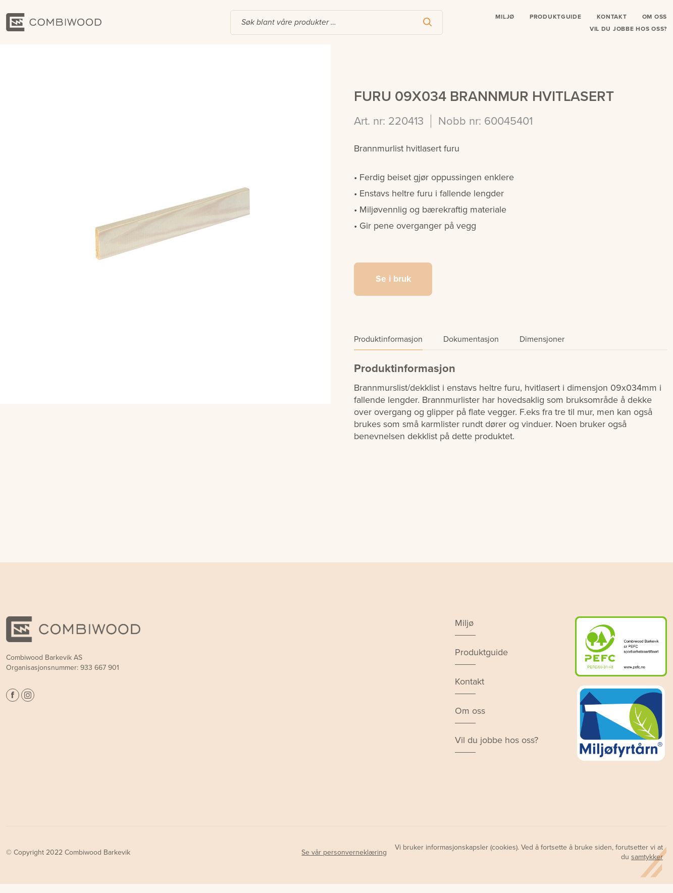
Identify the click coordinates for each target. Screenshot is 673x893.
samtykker (647, 857)
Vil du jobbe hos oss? (628, 29)
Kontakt (612, 17)
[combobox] (336, 23)
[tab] (388, 342)
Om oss (654, 17)
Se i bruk (393, 279)
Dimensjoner (542, 340)
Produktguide (556, 17)
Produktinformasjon (388, 340)
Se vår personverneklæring (344, 852)
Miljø (504, 17)
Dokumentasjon (471, 340)
